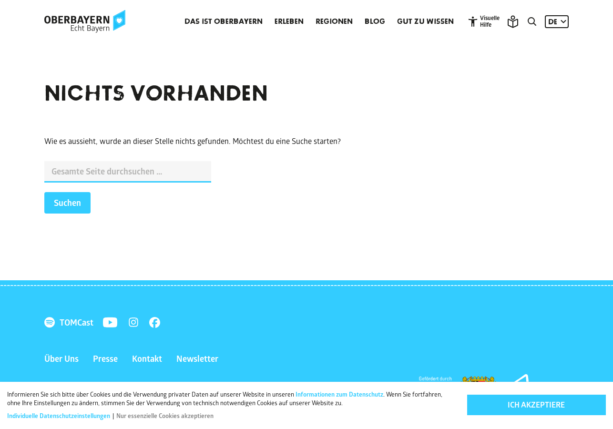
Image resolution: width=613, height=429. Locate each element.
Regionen (334, 21)
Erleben (289, 21)
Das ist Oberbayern (223, 21)
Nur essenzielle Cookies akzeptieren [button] (165, 415)
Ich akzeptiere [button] (536, 404)
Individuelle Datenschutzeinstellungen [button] (59, 415)
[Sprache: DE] (557, 21)
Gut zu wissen (425, 21)
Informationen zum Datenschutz (339, 394)
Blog (375, 21)
